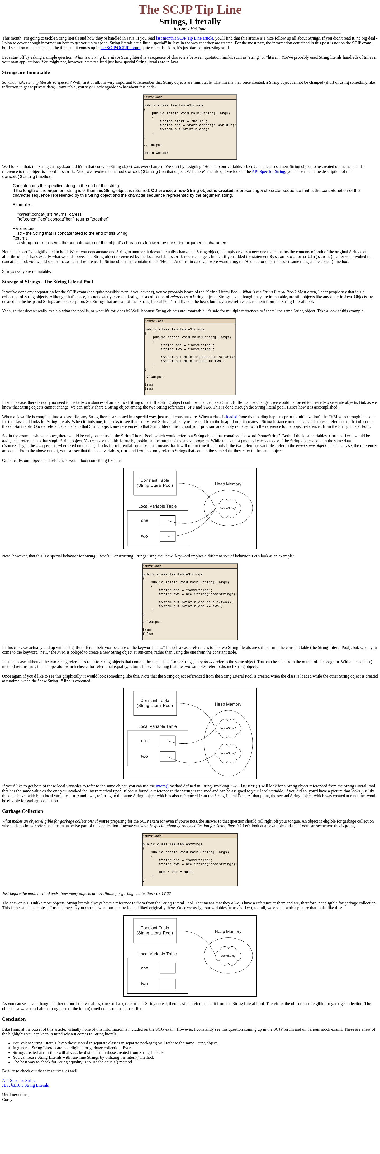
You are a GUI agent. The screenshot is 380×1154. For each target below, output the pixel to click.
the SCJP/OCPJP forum (120, 47)
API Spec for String (268, 183)
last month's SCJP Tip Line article (184, 38)
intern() (162, 826)
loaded (232, 443)
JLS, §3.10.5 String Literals (25, 1135)
